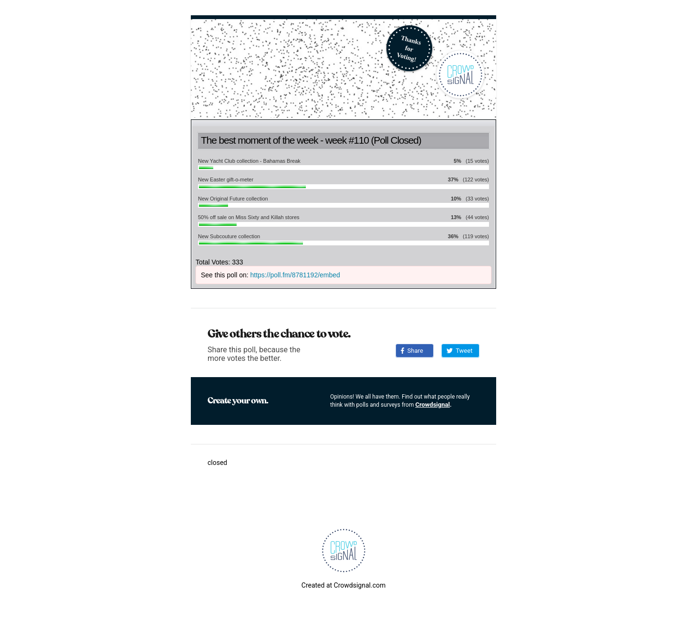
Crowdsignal (432, 404)
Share (412, 350)
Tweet (459, 350)
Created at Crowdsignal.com (343, 585)
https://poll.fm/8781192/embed (295, 275)
